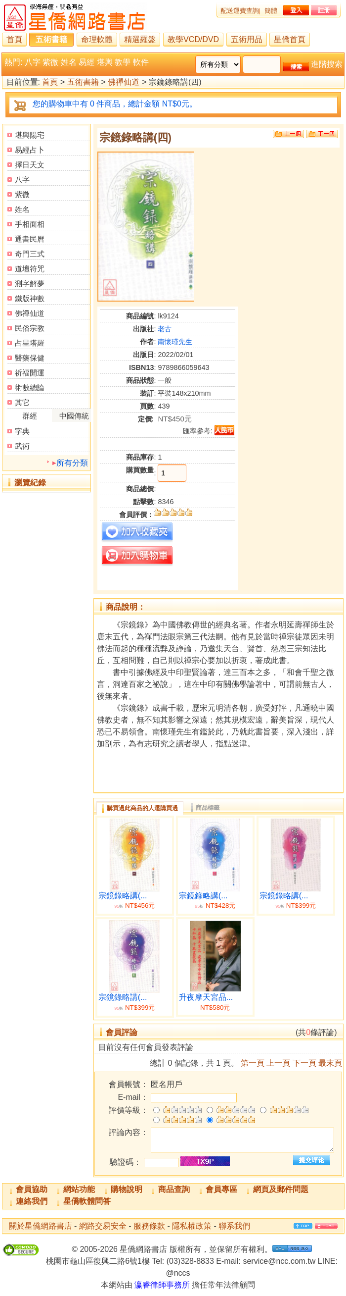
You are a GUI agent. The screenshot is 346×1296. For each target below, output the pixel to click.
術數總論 (29, 387)
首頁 (14, 39)
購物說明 (126, 1189)
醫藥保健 (29, 358)
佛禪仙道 (123, 82)
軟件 (141, 62)
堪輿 (105, 62)
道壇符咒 (29, 268)
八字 (33, 62)
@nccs (178, 1273)
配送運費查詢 (239, 10)
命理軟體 (97, 39)
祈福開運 (29, 372)
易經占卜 (29, 150)
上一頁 (278, 1063)
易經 (86, 62)
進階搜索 (327, 64)
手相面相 (29, 224)
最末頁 (330, 1063)
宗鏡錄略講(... (122, 895)
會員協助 (31, 1189)
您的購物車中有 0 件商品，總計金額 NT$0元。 (115, 104)
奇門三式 (29, 254)
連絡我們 (31, 1201)
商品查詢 (174, 1189)
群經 (29, 416)
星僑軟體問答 (87, 1201)
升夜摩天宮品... (206, 997)
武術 (22, 446)
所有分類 (72, 463)
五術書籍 (51, 39)
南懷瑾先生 (175, 342)
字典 (22, 431)
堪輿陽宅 (29, 135)
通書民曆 (29, 239)
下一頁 (304, 1063)
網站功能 (79, 1189)
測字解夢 (29, 283)
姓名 (69, 62)
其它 (22, 402)
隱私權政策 (192, 1226)
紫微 (50, 62)
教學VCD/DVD (193, 39)
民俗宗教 (29, 328)
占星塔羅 (29, 343)
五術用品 (246, 39)
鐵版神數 (29, 298)
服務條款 (149, 1226)
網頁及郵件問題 (280, 1189)
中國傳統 (74, 416)
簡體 (270, 10)
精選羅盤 (140, 39)
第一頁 (252, 1063)
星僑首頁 (289, 39)
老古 (165, 329)
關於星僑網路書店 (40, 1226)
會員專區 (221, 1189)
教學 (122, 62)
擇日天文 (29, 164)
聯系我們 (234, 1226)
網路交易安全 (103, 1226)
